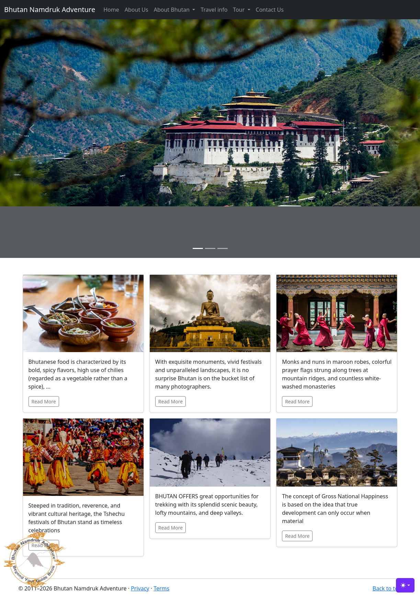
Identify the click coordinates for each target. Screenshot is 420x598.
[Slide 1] (198, 248)
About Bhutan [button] (172, 9)
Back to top (387, 588)
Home (111, 9)
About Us (136, 9)
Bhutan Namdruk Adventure (49, 9)
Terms (161, 588)
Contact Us (270, 9)
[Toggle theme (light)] (405, 585)
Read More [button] (44, 401)
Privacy (140, 588)
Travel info (214, 9)
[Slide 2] (210, 248)
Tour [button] (239, 9)
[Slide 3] (222, 248)
